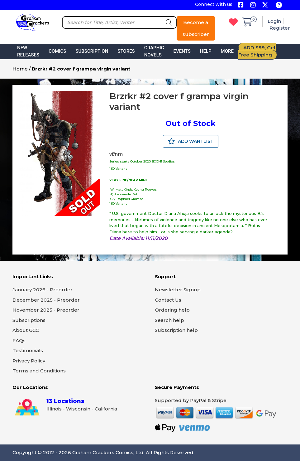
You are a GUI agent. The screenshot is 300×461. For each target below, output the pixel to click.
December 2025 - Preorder (46, 300)
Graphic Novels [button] (154, 51)
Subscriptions (28, 320)
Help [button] (206, 51)
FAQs (19, 340)
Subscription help (176, 330)
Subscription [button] (91, 51)
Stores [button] (126, 51)
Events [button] (182, 51)
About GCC (25, 330)
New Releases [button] (28, 51)
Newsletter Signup (178, 290)
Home (20, 69)
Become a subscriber (196, 28)
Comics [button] (57, 51)
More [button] (227, 51)
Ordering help (172, 310)
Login (274, 21)
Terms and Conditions (39, 371)
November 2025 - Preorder (45, 310)
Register (279, 28)
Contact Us (168, 300)
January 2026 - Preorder (42, 290)
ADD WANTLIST (190, 141)
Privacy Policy (28, 361)
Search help (169, 320)
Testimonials (27, 350)
